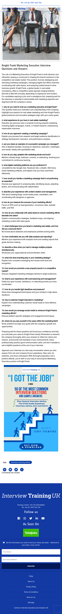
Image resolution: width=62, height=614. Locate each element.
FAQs (31, 576)
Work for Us (31, 597)
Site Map (31, 602)
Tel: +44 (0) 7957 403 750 (31, 3)
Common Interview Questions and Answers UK (31, 608)
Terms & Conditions (31, 592)
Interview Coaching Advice (20, 462)
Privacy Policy (31, 587)
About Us (31, 581)
